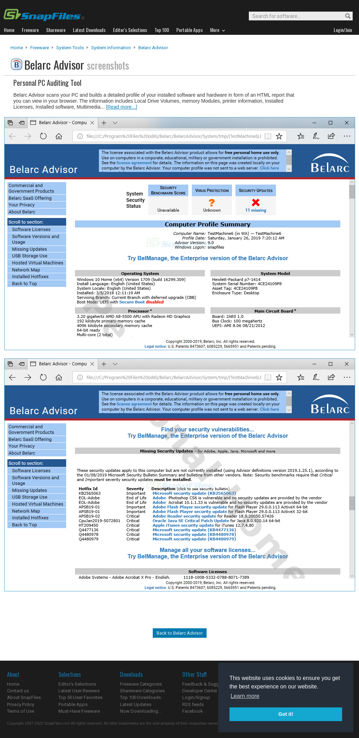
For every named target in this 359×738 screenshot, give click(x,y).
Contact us (18, 690)
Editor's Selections (77, 684)
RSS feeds (193, 704)
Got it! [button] (285, 714)
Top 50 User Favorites (80, 697)
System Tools (70, 47)
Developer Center (199, 690)
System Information (111, 47)
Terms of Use (20, 711)
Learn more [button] (245, 696)
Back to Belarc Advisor (180, 633)
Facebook (192, 711)
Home (17, 47)
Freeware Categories (141, 684)
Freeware (39, 47)
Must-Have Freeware (79, 711)
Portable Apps (73, 704)
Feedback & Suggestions (208, 684)
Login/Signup (196, 697)
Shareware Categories (142, 690)
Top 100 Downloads (140, 697)
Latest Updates (135, 704)
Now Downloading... (140, 711)
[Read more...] (121, 107)
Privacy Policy (20, 704)
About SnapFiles (24, 697)
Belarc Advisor (153, 47)
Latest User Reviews (79, 690)
